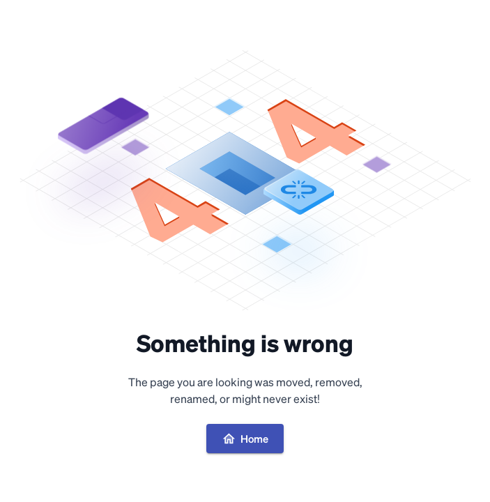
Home (245, 438)
